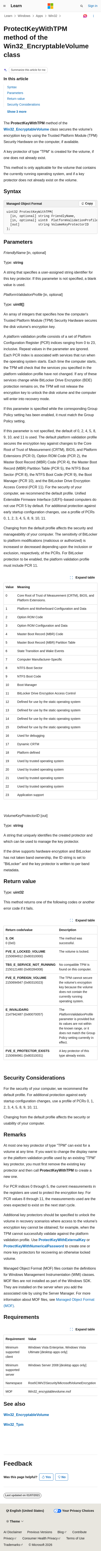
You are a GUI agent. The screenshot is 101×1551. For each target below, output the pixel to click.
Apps (39, 16)
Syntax (12, 87)
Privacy (9, 1538)
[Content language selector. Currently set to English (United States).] (25, 1510)
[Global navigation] (4, 6)
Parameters (15, 93)
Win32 (52, 16)
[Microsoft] (50, 6)
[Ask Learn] (85, 16)
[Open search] (81, 6)
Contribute (79, 1532)
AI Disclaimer (13, 1532)
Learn (8, 16)
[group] (50, 220)
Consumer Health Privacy (40, 1538)
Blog (61, 1532)
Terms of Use (75, 1538)
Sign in (92, 6)
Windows (24, 16)
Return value (16, 98)
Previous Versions (39, 1532)
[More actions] (93, 16)
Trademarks (12, 1545)
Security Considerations (23, 104)
